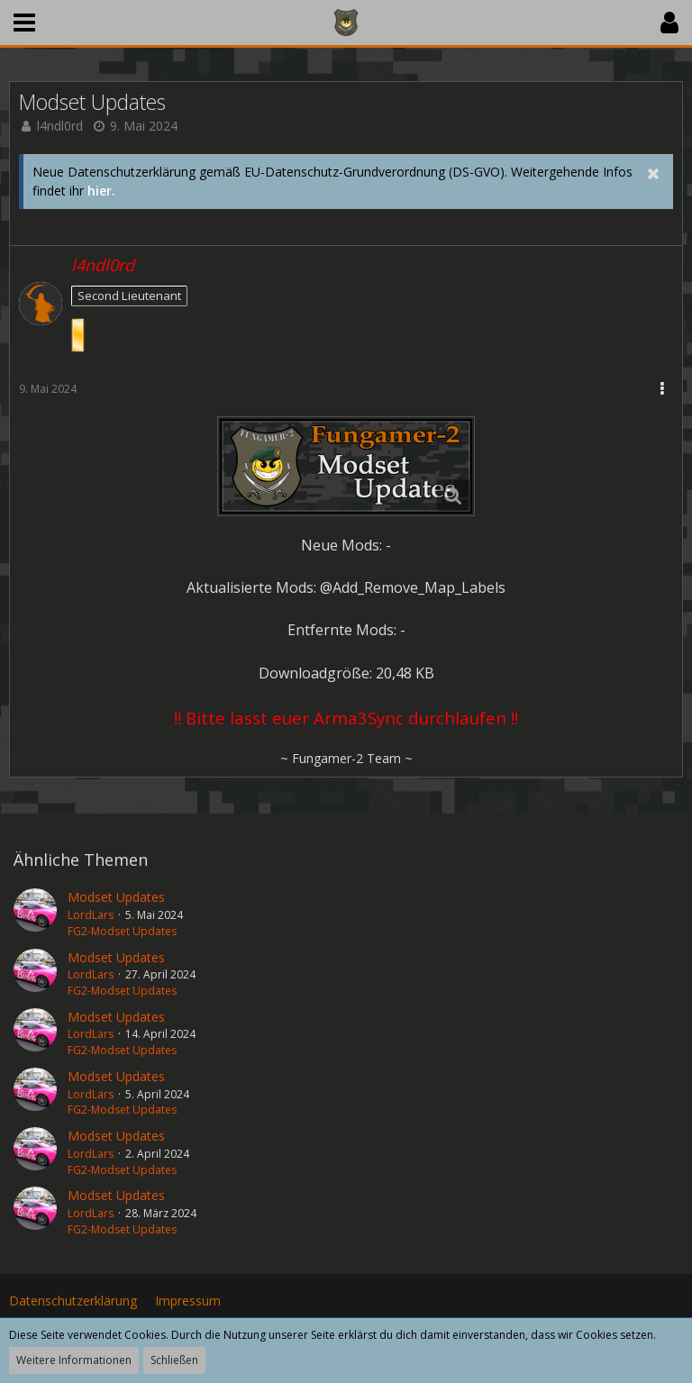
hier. (101, 190)
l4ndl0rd (60, 125)
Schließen (174, 1360)
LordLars (91, 915)
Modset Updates (116, 896)
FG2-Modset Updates (122, 931)
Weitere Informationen (74, 1360)
